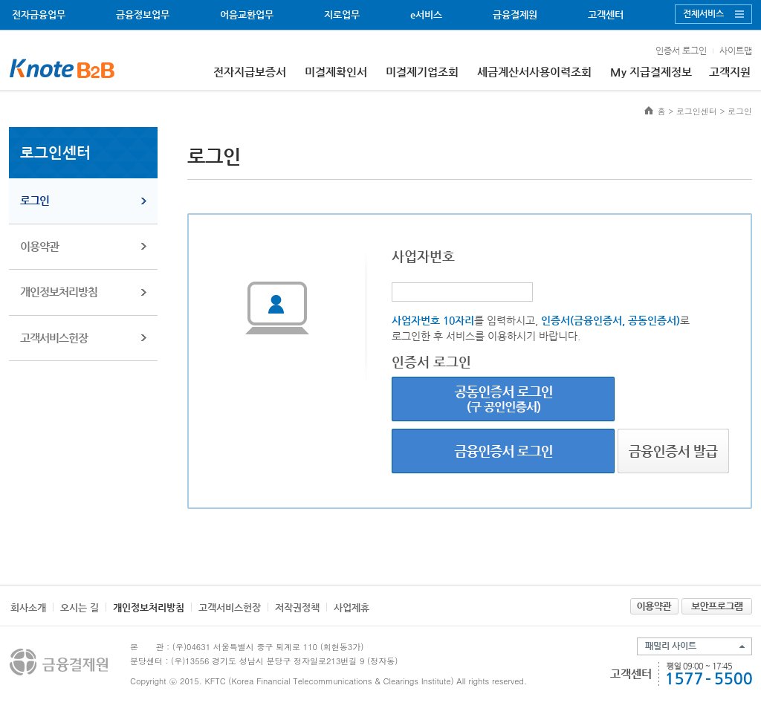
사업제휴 (351, 607)
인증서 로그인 (681, 50)
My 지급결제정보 (651, 71)
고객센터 (606, 14)
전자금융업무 (38, 14)
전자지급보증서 (249, 71)
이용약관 (39, 246)
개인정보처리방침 (58, 291)
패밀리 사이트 (670, 645)
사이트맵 (735, 50)
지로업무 (342, 14)
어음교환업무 (246, 14)
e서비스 (426, 14)
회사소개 (28, 607)
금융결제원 (515, 14)
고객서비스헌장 (54, 337)
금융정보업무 (142, 14)
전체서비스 (703, 13)
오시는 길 (79, 607)
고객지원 (730, 71)
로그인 (34, 200)
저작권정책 (297, 607)
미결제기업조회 (422, 71)
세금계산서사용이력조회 (534, 71)
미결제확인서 (336, 71)
